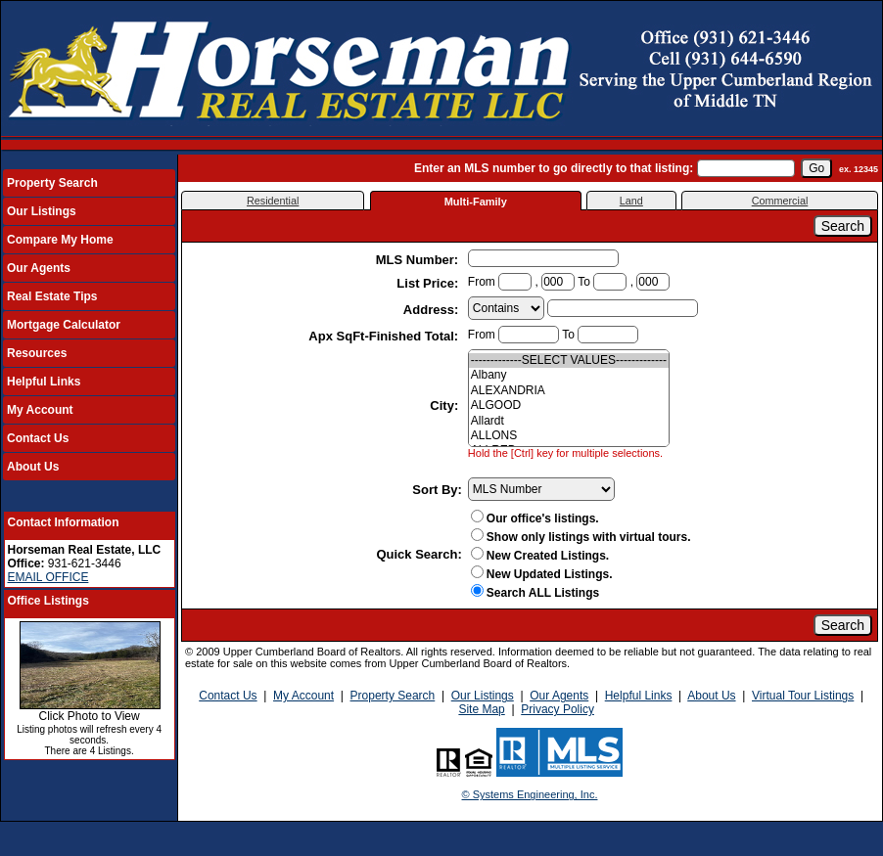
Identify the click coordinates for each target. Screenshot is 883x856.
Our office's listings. (535, 518)
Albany (569, 375)
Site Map (481, 709)
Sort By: (437, 489)
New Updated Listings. (542, 574)
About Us (33, 466)
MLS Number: (419, 259)
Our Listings (41, 211)
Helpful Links (43, 381)
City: (446, 405)
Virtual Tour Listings (803, 695)
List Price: (428, 283)
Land (631, 200)
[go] (816, 168)
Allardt (569, 421)
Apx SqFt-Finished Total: (384, 336)
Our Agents (38, 268)
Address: (432, 309)
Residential (273, 200)
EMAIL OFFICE (48, 577)
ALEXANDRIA (569, 390)
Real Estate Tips (52, 296)
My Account (40, 410)
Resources (37, 353)
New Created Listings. (540, 556)
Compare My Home (60, 240)
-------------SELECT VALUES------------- (569, 360)
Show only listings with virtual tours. (581, 537)
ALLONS (569, 435)
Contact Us (38, 438)
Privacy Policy (557, 709)
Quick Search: (418, 554)
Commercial (780, 200)
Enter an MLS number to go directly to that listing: (553, 168)
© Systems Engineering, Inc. (530, 794)
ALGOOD (569, 405)
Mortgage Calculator (63, 325)
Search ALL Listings (535, 593)
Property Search (52, 183)
